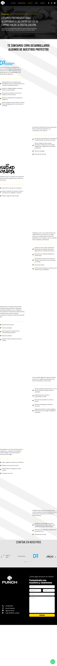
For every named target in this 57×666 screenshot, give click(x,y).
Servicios (13, 3)
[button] (1, 557)
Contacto (42, 3)
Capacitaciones (21, 3)
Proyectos (30, 3)
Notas (36, 3)
